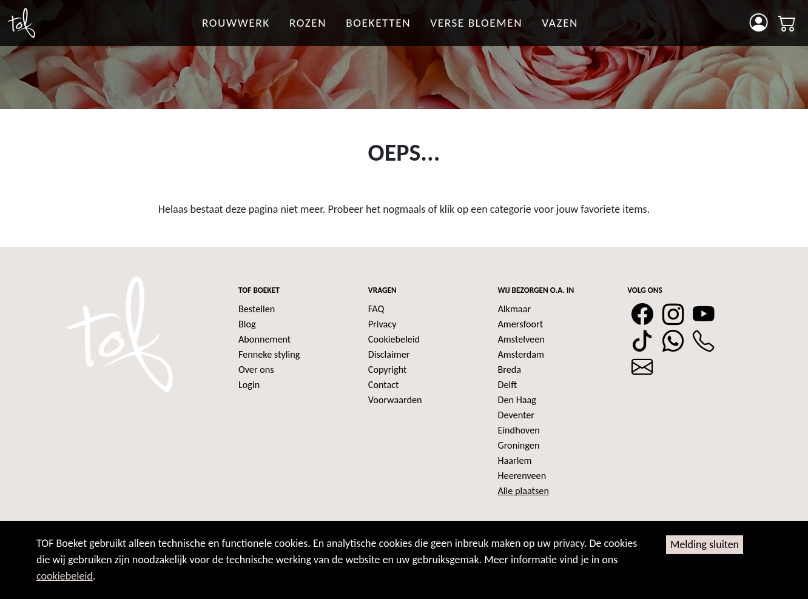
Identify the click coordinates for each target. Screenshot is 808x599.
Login (249, 384)
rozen (307, 23)
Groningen (519, 445)
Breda (510, 369)
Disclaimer (389, 354)
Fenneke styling (269, 354)
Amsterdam (521, 354)
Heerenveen (522, 475)
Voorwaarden (395, 400)
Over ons (256, 369)
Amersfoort (521, 324)
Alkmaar (514, 309)
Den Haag (517, 400)
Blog (247, 324)
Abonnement (264, 339)
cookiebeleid (64, 576)
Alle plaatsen (523, 491)
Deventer (516, 415)
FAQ (376, 309)
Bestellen (256, 309)
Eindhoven (519, 430)
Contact (383, 384)
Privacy (382, 324)
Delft (507, 384)
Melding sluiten (704, 544)
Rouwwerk (236, 23)
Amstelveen (521, 339)
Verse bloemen (476, 23)
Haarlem (515, 460)
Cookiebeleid (394, 339)
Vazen (560, 23)
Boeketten (378, 23)
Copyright (387, 369)
